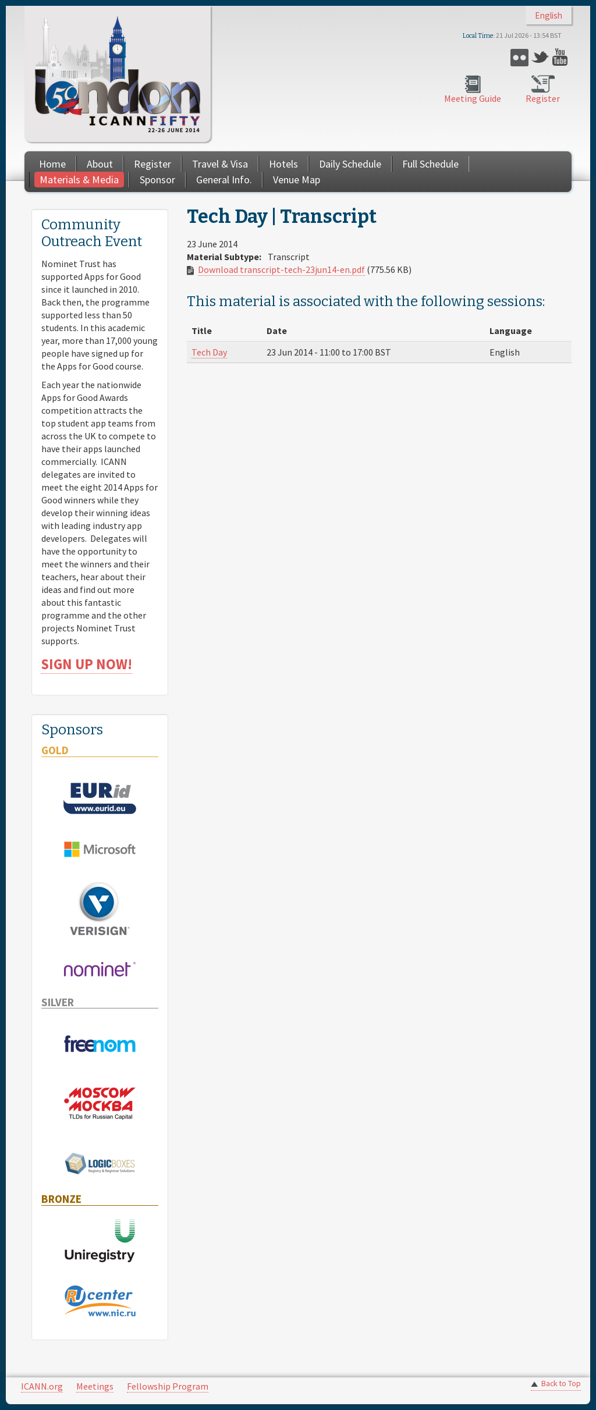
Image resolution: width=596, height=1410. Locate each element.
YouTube (561, 57)
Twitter (540, 57)
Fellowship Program (167, 1386)
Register (543, 98)
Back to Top (561, 1383)
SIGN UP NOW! (86, 664)
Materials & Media (79, 179)
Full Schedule (430, 164)
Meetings (94, 1386)
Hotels (283, 164)
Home (52, 164)
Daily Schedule (350, 164)
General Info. (224, 179)
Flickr (519, 57)
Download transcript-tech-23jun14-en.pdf (281, 269)
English (548, 15)
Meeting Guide (472, 98)
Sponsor (157, 179)
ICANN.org (42, 1386)
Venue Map (296, 179)
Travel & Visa (220, 164)
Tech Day (209, 352)
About (100, 164)
